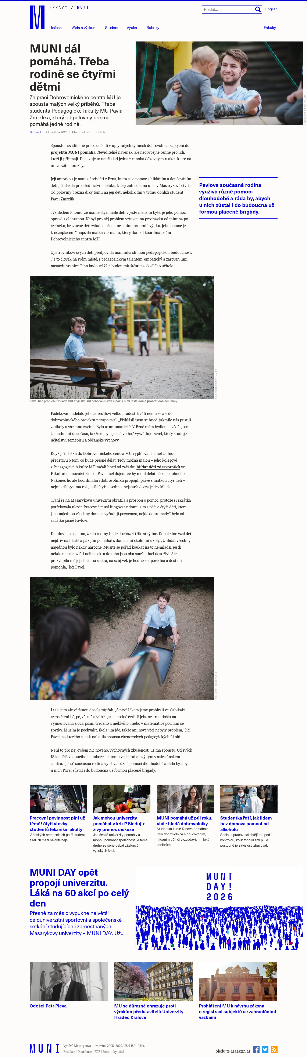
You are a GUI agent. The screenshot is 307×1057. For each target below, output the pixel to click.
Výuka (132, 27)
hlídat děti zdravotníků (158, 467)
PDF (97, 1052)
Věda (84, 27)
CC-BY (100, 132)
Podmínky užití (113, 1052)
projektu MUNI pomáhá (73, 152)
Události (56, 27)
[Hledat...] (232, 10)
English (271, 8)
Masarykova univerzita (90, 1046)
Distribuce (85, 1052)
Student (111, 27)
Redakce (69, 1052)
